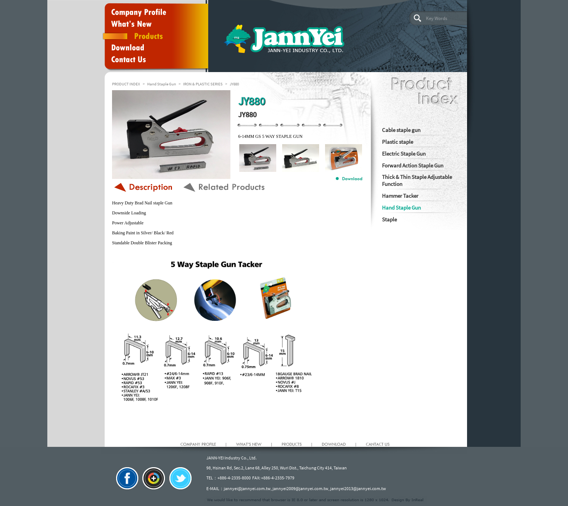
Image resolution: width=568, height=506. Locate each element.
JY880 (234, 83)
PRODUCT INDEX (126, 83)
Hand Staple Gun (161, 83)
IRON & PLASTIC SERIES (203, 83)
